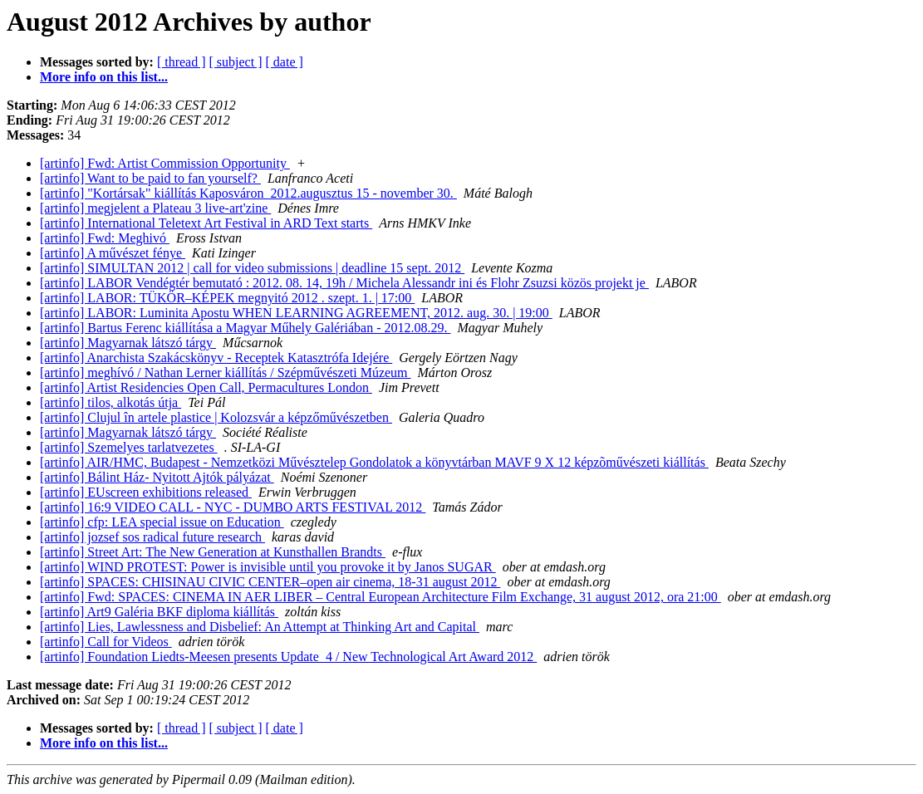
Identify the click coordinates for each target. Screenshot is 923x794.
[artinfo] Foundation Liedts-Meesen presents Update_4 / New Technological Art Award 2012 (288, 656)
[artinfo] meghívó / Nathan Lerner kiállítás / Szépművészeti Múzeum (225, 372)
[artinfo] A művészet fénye (112, 253)
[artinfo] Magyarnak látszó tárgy (128, 343)
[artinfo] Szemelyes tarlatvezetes (129, 447)
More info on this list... (104, 77)
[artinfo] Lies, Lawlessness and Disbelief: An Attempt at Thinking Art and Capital (259, 627)
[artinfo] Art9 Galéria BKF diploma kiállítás (159, 612)
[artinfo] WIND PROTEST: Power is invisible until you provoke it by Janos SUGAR (268, 567)
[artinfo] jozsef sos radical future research (152, 537)
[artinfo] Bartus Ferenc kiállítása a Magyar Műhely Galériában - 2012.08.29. (245, 328)
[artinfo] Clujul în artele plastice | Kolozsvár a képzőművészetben (216, 417)
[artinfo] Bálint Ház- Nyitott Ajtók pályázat (157, 477)
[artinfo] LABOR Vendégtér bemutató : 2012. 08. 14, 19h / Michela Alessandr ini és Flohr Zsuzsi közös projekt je (344, 283)
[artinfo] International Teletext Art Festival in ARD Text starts (206, 223)
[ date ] (284, 62)
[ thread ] (181, 62)
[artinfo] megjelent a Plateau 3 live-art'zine (155, 208)
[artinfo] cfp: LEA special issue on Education (162, 522)
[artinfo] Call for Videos (106, 642)
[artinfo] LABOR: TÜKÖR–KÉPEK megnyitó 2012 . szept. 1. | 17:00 (227, 298)
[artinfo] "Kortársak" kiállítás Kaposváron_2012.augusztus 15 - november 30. (248, 193)
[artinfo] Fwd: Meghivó (104, 238)
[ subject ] (236, 62)
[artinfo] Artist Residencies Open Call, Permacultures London (206, 387)
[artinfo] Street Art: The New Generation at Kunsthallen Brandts (212, 552)
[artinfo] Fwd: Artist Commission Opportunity (165, 163)
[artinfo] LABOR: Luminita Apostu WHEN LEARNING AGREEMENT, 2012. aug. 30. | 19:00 (296, 313)
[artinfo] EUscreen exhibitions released (146, 492)
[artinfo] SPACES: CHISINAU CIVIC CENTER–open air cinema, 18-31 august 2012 (270, 582)
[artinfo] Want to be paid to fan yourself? (150, 178)
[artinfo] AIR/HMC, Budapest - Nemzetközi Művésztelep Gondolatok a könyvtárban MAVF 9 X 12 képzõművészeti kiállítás (374, 462)
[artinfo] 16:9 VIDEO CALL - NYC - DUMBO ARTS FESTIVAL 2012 (232, 507)
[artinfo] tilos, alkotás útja (110, 402)
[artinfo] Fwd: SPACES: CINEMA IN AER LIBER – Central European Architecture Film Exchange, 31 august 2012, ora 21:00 (380, 597)
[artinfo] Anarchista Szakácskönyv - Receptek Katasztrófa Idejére (216, 357)
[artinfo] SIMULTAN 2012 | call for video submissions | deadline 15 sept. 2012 (252, 268)
